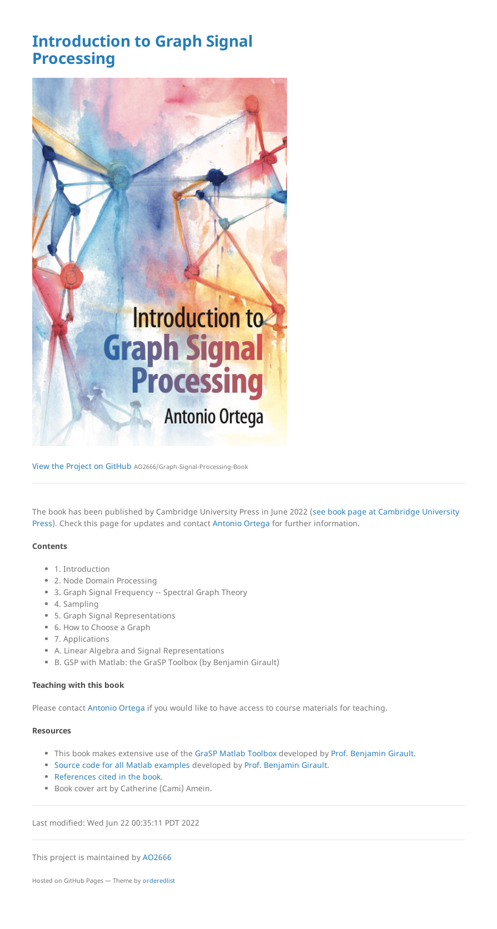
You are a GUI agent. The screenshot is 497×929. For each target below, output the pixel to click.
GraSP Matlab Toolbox (237, 753)
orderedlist (159, 880)
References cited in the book (107, 776)
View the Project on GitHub (140, 466)
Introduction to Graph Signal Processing (142, 49)
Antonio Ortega (241, 523)
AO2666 (157, 857)
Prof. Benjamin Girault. (373, 753)
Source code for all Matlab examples (123, 765)
